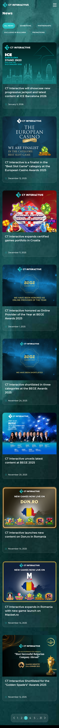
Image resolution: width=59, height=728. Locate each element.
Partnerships (44, 26)
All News (8, 26)
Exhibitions (25, 26)
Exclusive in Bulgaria (15, 32)
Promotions (38, 32)
